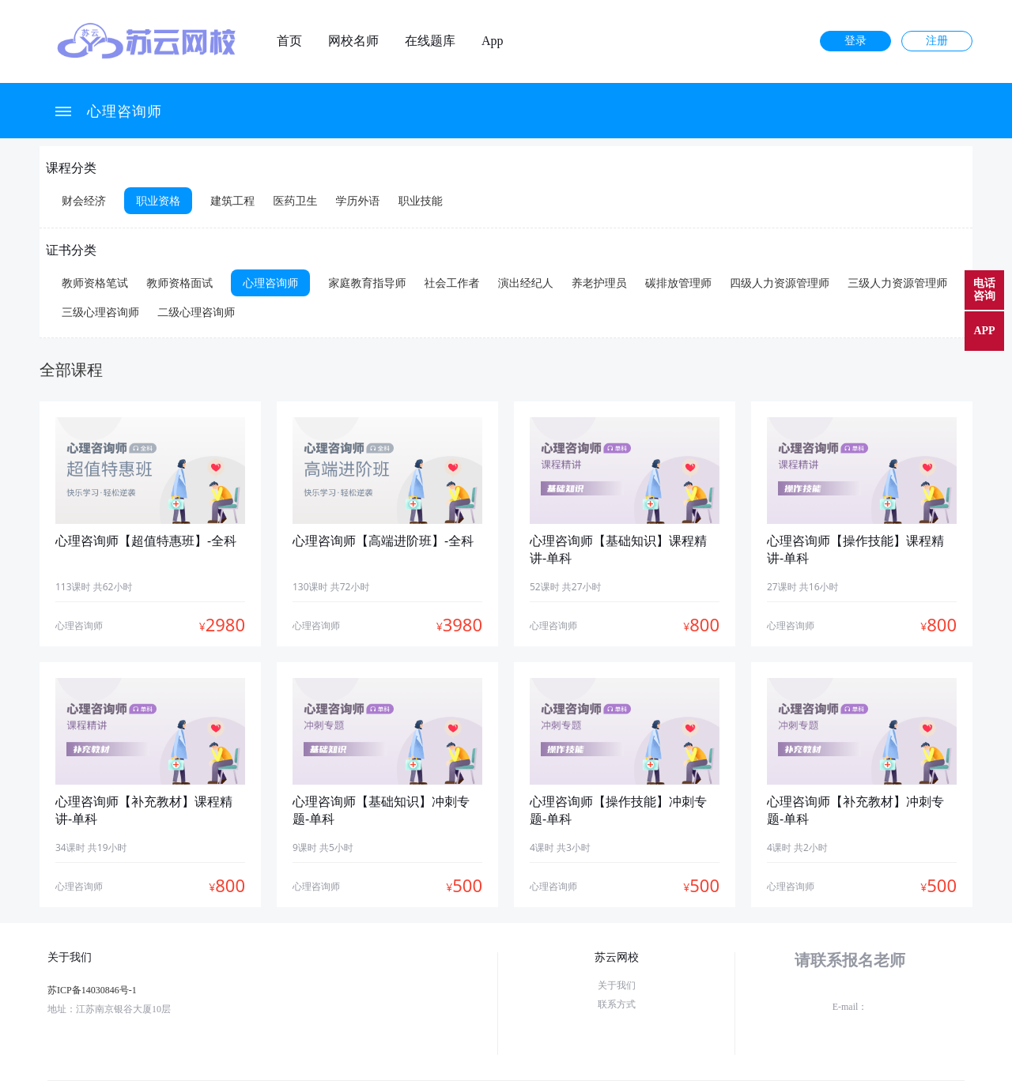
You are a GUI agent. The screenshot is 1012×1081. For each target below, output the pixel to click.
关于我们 (617, 985)
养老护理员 (599, 282)
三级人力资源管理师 (897, 282)
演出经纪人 (525, 282)
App (492, 41)
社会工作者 (452, 282)
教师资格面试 (179, 282)
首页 (289, 41)
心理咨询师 (124, 110)
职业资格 (158, 200)
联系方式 (617, 1004)
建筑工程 (232, 200)
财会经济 (84, 200)
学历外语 (358, 200)
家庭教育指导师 (367, 282)
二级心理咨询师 (196, 311)
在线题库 (430, 41)
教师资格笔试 (95, 282)
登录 (855, 41)
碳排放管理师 (678, 282)
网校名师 (353, 41)
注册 (937, 41)
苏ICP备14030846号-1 (92, 990)
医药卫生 (295, 200)
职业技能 (420, 200)
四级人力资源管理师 (779, 282)
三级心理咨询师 (100, 311)
